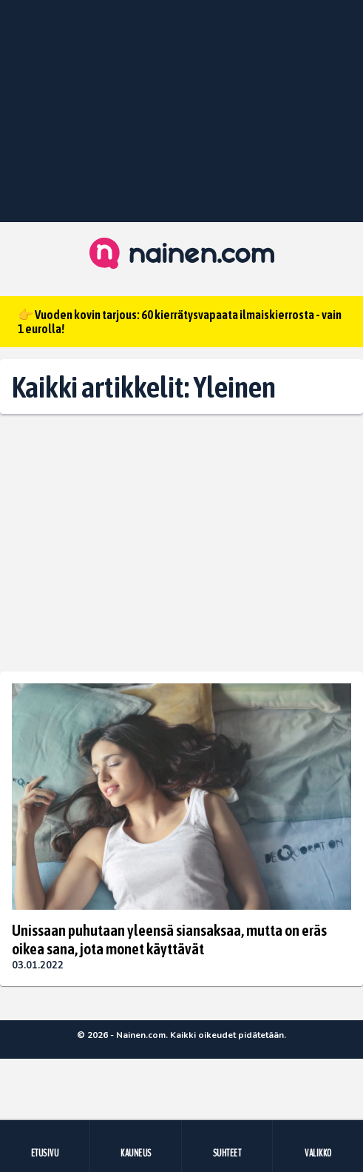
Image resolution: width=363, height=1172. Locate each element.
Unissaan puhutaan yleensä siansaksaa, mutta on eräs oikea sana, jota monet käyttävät (169, 939)
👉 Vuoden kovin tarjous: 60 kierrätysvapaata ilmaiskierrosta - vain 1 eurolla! (180, 321)
